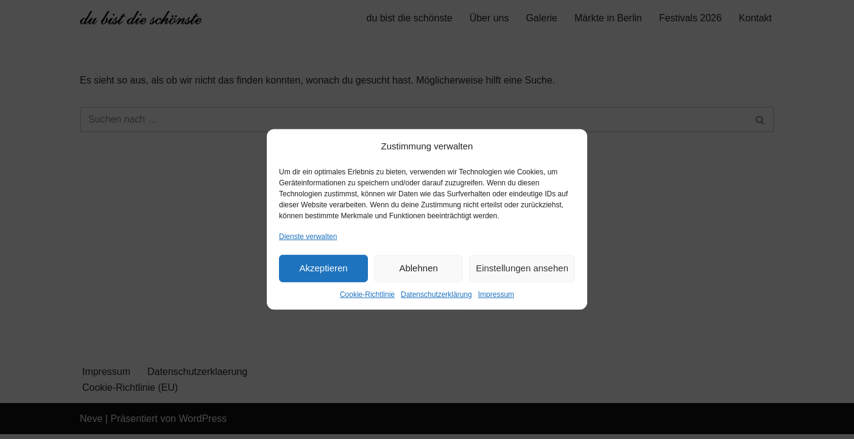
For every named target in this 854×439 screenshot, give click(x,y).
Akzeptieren (323, 268)
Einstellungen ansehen (522, 268)
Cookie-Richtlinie (367, 294)
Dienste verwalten (308, 236)
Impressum (496, 294)
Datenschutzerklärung (436, 294)
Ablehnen (418, 268)
